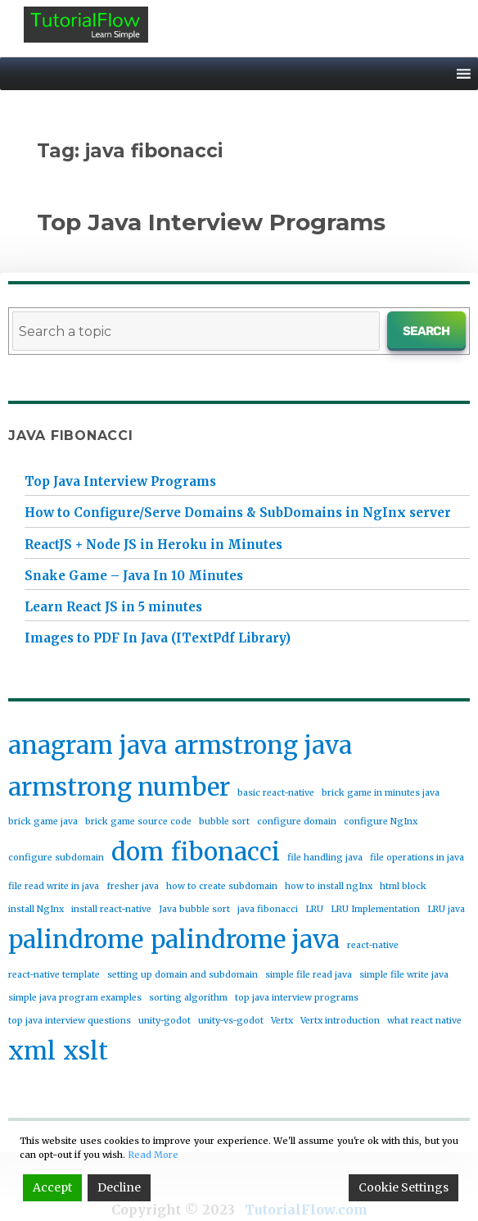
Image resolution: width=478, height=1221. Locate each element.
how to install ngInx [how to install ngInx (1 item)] (328, 886)
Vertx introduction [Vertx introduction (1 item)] (340, 1020)
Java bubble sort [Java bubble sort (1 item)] (194, 909)
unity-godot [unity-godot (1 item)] (164, 1020)
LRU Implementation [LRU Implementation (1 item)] (375, 909)
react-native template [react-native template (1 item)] (54, 974)
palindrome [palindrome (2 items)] (75, 939)
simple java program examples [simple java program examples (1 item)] (75, 997)
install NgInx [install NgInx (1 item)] (36, 909)
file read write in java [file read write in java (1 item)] (53, 886)
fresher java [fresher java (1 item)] (132, 886)
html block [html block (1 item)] (403, 886)
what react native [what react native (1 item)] (424, 1020)
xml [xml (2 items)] (32, 1051)
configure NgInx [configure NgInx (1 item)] (380, 821)
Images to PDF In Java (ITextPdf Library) (158, 638)
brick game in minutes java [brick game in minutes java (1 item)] (381, 793)
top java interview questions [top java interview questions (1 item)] (69, 1020)
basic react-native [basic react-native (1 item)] (275, 793)
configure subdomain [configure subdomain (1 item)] (56, 857)
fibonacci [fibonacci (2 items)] (225, 852)
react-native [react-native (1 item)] (373, 945)
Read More (153, 1154)
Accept (52, 1187)
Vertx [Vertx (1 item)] (282, 1020)
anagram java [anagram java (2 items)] (87, 745)
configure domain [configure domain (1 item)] (296, 821)
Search (427, 331)
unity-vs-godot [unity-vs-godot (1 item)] (231, 1020)
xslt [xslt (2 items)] (85, 1051)
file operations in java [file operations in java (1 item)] (417, 857)
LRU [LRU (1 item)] (314, 909)
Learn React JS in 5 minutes (113, 607)
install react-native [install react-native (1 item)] (111, 909)
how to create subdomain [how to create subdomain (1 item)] (221, 886)
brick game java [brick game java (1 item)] (43, 821)
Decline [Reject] (119, 1187)
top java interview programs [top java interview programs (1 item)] (296, 997)
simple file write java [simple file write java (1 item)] (404, 974)
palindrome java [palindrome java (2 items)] (245, 939)
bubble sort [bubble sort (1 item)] (224, 821)
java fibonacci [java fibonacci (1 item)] (267, 909)
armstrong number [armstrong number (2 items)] (119, 787)
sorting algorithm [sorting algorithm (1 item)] (188, 997)
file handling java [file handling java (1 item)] (325, 857)
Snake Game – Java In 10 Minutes (134, 575)
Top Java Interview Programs (211, 222)
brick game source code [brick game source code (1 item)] (138, 821)
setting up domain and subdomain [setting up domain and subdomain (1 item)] (182, 974)
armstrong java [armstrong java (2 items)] (263, 745)
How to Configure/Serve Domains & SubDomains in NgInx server (238, 512)
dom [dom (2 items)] (137, 852)
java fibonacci (70, 435)
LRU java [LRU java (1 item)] (446, 909)
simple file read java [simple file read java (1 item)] (308, 974)
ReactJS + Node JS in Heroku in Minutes (153, 544)
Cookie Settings (403, 1187)
